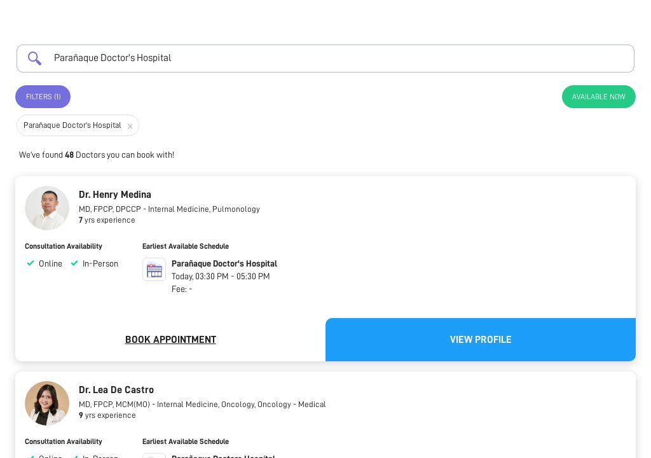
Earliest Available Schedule (185, 246)
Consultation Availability (63, 246)
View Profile (481, 340)
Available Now (599, 97)
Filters (43, 97)
